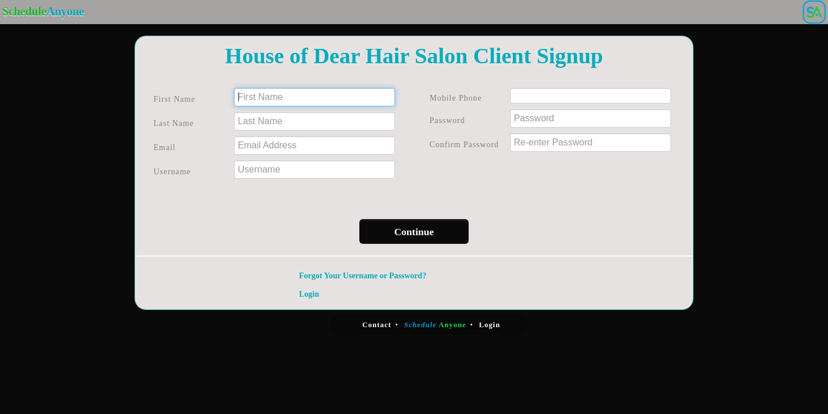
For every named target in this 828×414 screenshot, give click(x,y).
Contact (377, 325)
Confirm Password (464, 144)
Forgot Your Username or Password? (362, 275)
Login (309, 294)
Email (164, 147)
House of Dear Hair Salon (346, 56)
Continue (414, 231)
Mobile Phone (456, 98)
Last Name (174, 123)
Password (447, 120)
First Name (174, 99)
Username (172, 171)
